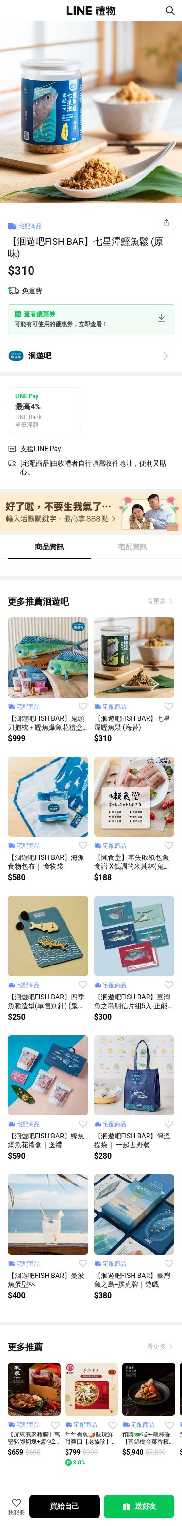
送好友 (138, 1506)
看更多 (157, 601)
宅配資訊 (132, 547)
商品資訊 (49, 547)
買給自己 (64, 1506)
